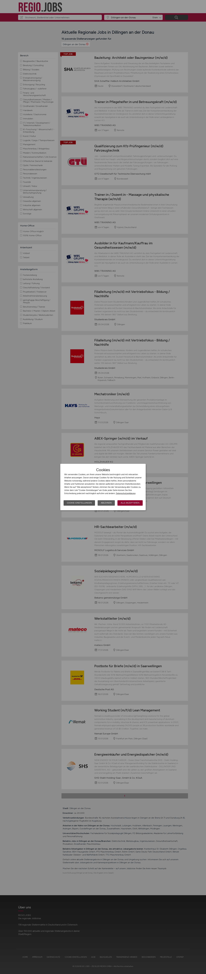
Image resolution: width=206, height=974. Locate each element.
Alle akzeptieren (130, 503)
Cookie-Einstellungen (79, 503)
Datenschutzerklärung (125, 493)
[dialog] (103, 487)
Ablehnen (106, 503)
